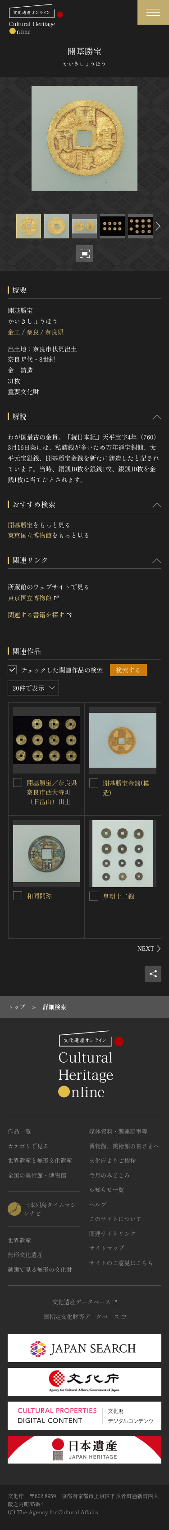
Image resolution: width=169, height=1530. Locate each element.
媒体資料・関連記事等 (118, 1131)
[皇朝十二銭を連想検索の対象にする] (93, 896)
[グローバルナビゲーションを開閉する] (153, 12)
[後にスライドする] (157, 226)
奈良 (32, 331)
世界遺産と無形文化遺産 (40, 1160)
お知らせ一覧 (106, 1189)
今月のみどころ (109, 1175)
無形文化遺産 (25, 1254)
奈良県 (54, 331)
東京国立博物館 (30, 535)
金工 (14, 331)
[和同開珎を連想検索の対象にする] (17, 895)
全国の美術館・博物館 (37, 1175)
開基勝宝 (20, 524)
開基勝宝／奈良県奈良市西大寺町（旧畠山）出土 (52, 792)
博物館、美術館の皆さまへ (124, 1146)
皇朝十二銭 (118, 896)
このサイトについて (115, 1218)
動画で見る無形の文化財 (40, 1269)
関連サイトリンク (112, 1233)
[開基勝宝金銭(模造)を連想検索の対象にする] (93, 782)
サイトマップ (106, 1248)
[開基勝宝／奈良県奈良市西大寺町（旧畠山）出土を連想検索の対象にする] (17, 782)
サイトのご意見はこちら (121, 1262)
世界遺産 (19, 1240)
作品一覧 (19, 1131)
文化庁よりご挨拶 (112, 1160)
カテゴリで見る (28, 1146)
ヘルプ (98, 1204)
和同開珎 (39, 895)
